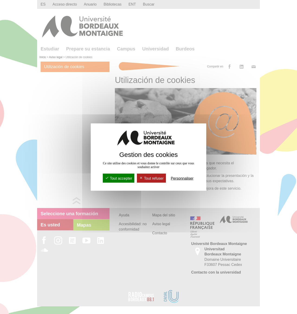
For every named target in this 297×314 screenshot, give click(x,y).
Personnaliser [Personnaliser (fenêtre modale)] (182, 178)
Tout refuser (151, 178)
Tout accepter (118, 178)
